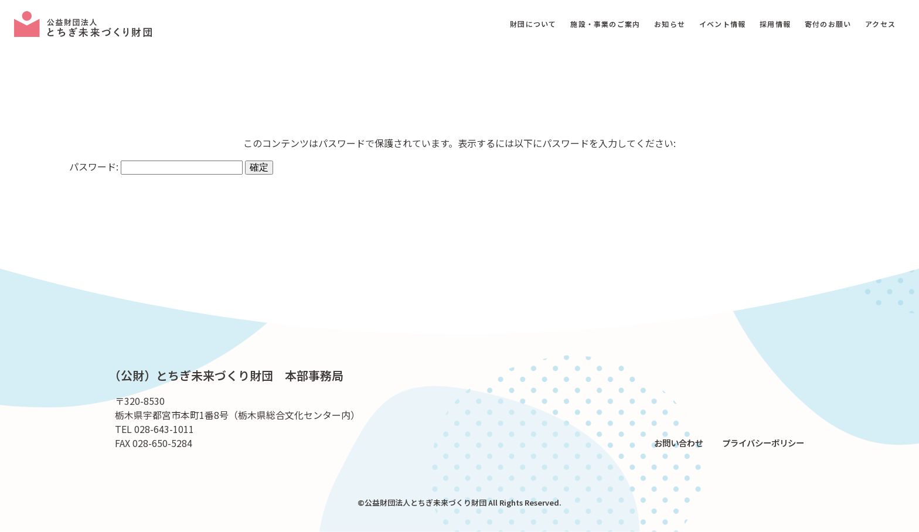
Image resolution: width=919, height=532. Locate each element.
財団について (533, 24)
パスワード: (156, 166)
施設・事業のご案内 (605, 24)
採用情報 (775, 24)
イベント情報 (722, 24)
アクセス (880, 24)
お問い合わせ (678, 442)
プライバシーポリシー (763, 442)
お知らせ (669, 24)
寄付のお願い (828, 24)
